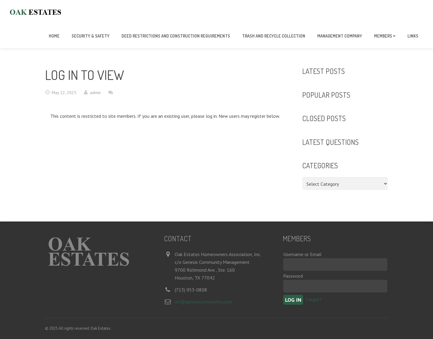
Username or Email (302, 254)
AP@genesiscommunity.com (203, 302)
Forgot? (314, 299)
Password (293, 276)
